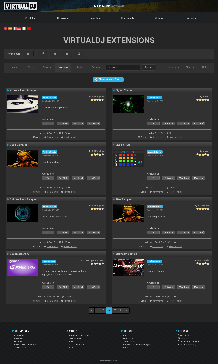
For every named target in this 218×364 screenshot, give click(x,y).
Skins (31, 67)
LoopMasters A (19, 253)
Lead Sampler (18, 144)
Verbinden (192, 18)
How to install (70, 137)
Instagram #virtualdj (188, 341)
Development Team (94, 260)
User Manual (75, 338)
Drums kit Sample (126, 253)
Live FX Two (123, 144)
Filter (190, 67)
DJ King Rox (98, 97)
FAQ (71, 341)
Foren (71, 347)
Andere (95, 67)
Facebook (183, 335)
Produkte (30, 18)
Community (127, 18)
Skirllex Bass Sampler (23, 199)
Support (160, 18)
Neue (15, 67)
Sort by (173, 67)
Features (18, 341)
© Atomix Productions (109, 361)
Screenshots (20, 347)
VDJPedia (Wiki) (76, 344)
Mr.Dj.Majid (203, 260)
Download (63, 18)
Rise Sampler (123, 199)
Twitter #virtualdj (187, 344)
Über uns (127, 335)
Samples (63, 67)
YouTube (183, 338)
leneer (206, 97)
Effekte (47, 67)
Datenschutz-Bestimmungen (136, 344)
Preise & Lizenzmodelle (25, 344)
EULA (125, 347)
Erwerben (95, 18)
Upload (206, 67)
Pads (79, 67)
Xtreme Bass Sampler (23, 90)
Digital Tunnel (123, 90)
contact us (128, 338)
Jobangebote (129, 341)
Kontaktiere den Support (80, 335)
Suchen (148, 67)
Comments (52, 137)
